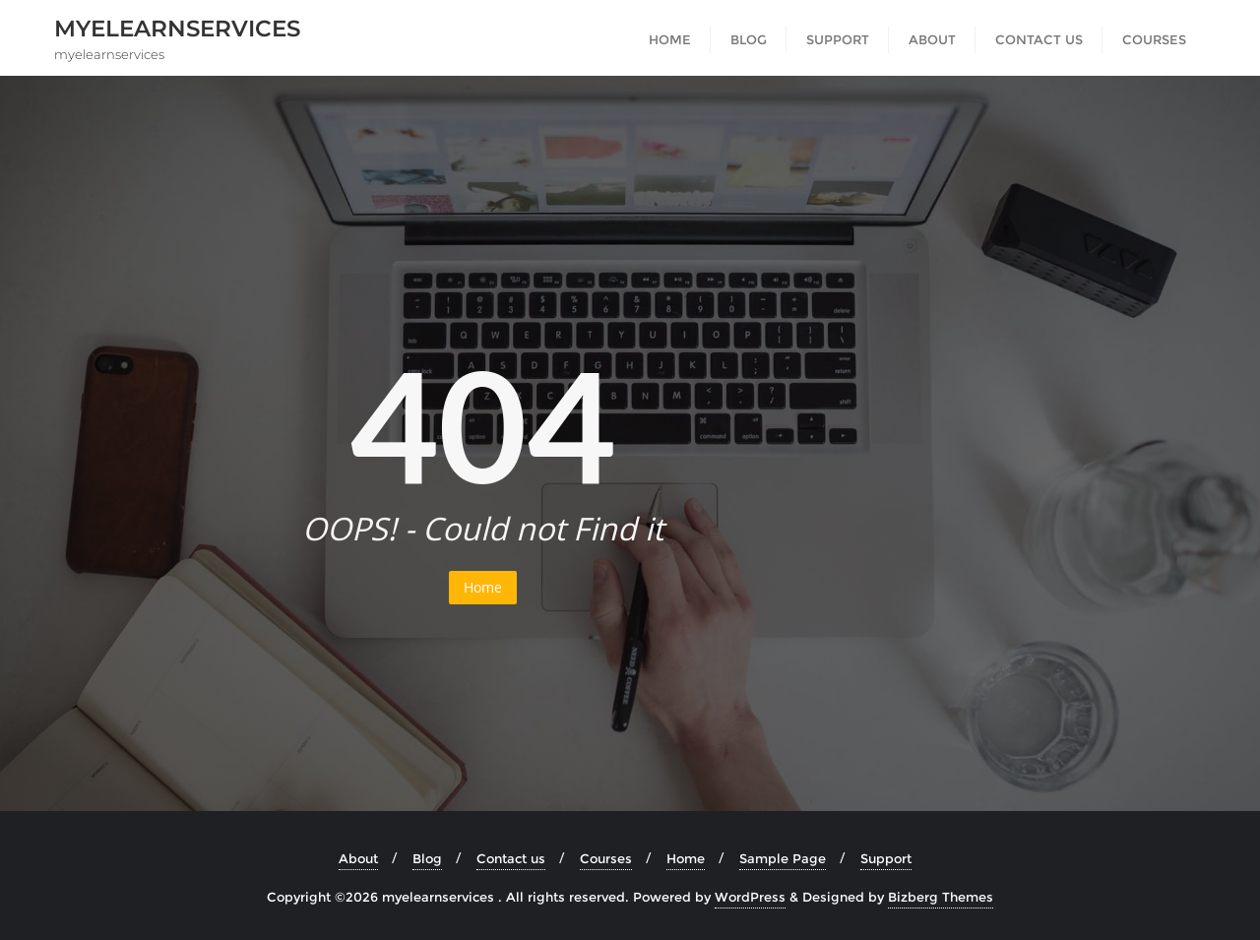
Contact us (510, 858)
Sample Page (782, 858)
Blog (427, 858)
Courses (606, 858)
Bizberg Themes (940, 897)
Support (886, 858)
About (358, 858)
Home (483, 587)
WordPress (750, 897)
